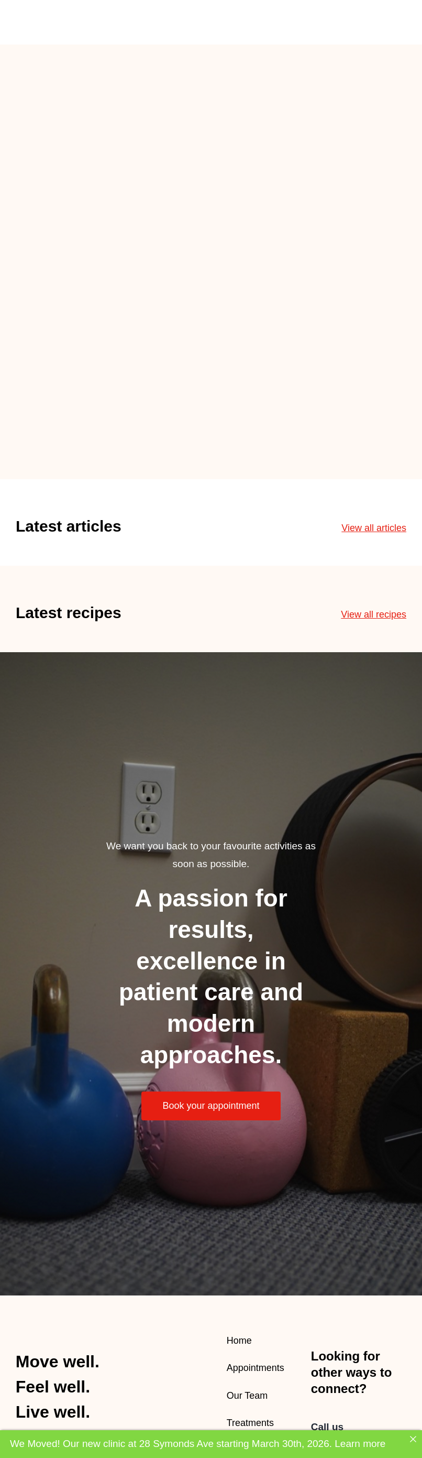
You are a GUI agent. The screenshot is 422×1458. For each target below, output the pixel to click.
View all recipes (373, 614)
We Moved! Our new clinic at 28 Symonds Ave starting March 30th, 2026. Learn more (197, 1443)
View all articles (373, 528)
